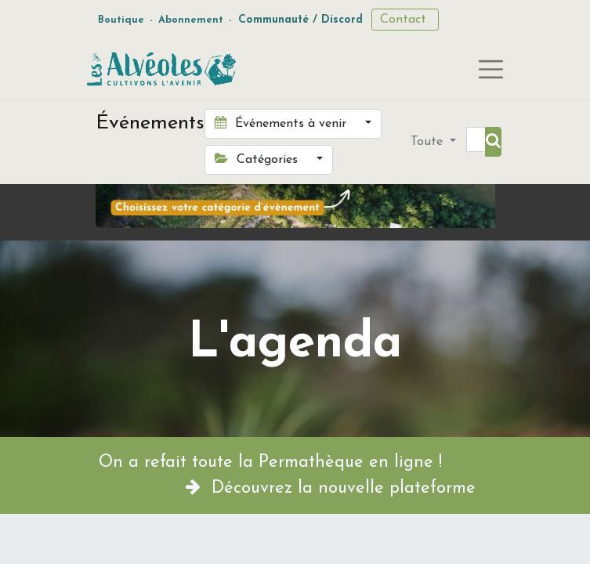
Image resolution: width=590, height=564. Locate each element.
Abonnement (190, 20)
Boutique (121, 20)
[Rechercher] (493, 142)
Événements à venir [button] (282, 123)
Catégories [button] (258, 159)
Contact (405, 19)
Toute (429, 142)
